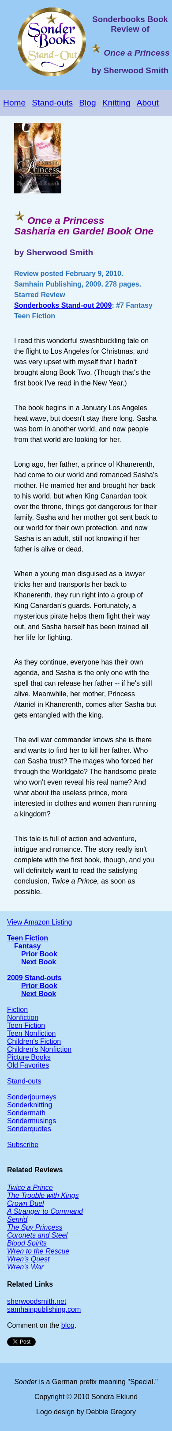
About (148, 102)
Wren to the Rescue (38, 1251)
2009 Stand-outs (34, 978)
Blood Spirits (27, 1243)
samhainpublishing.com (44, 1309)
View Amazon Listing (39, 922)
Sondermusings (31, 1121)
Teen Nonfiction (31, 1033)
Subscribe (22, 1144)
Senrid (17, 1219)
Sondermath (26, 1113)
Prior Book (39, 954)
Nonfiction (22, 1017)
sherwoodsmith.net (36, 1301)
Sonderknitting (29, 1105)
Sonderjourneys (31, 1097)
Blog (87, 102)
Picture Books (29, 1057)
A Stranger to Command (45, 1211)
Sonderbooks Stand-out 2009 (63, 305)
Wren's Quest (28, 1259)
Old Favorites (28, 1065)
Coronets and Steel (37, 1235)
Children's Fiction (34, 1041)
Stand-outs (52, 102)
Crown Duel (25, 1203)
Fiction (17, 1009)
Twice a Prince (30, 1187)
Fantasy (27, 946)
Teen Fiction (27, 938)
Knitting (116, 102)
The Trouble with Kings (43, 1195)
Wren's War (25, 1267)
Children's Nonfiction (39, 1049)
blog (68, 1325)
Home (14, 102)
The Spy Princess (34, 1227)
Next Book (38, 962)
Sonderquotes (29, 1129)
